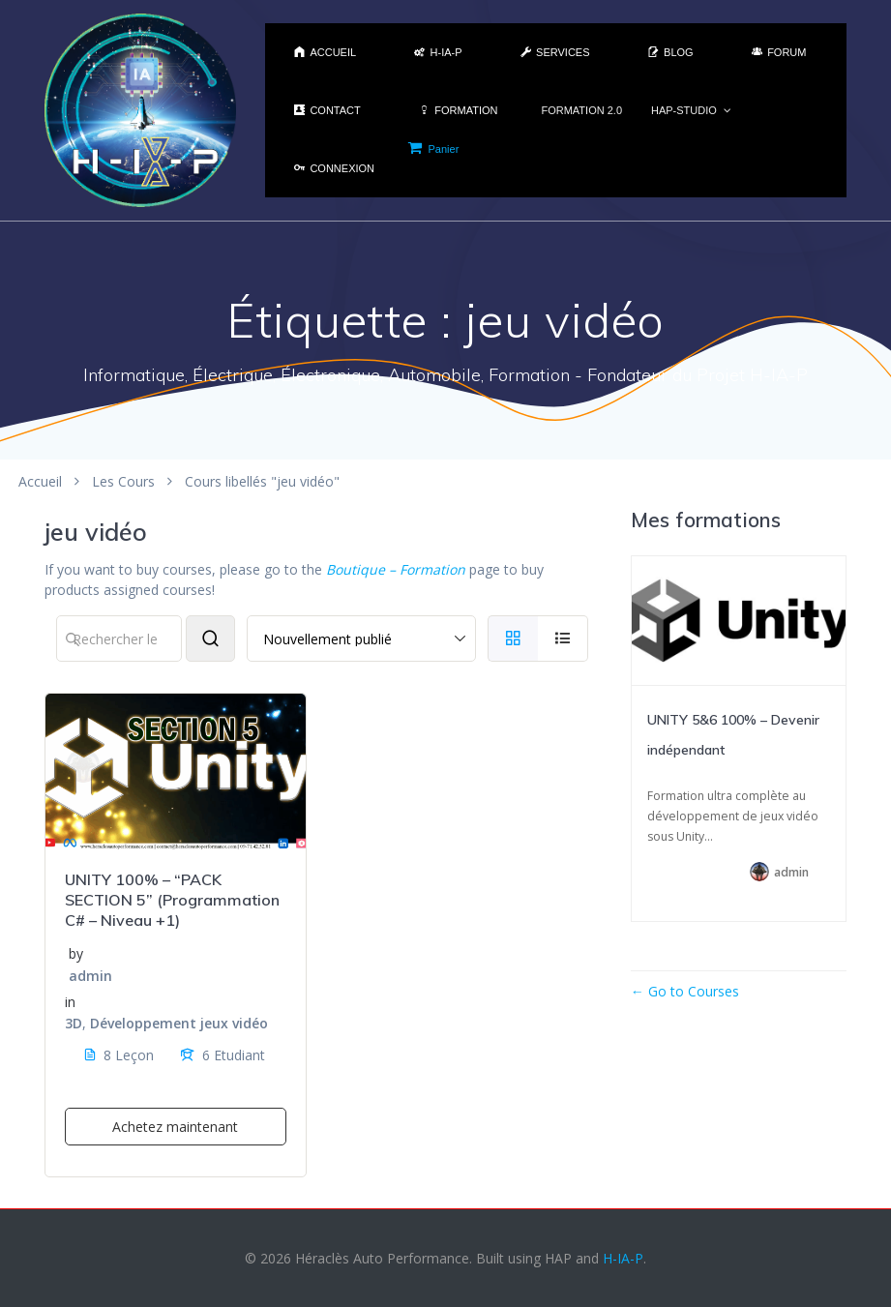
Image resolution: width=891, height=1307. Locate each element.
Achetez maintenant (175, 1126)
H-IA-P (623, 1258)
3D (73, 1023)
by (76, 953)
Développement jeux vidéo (179, 1023)
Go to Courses (691, 991)
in (70, 1002)
